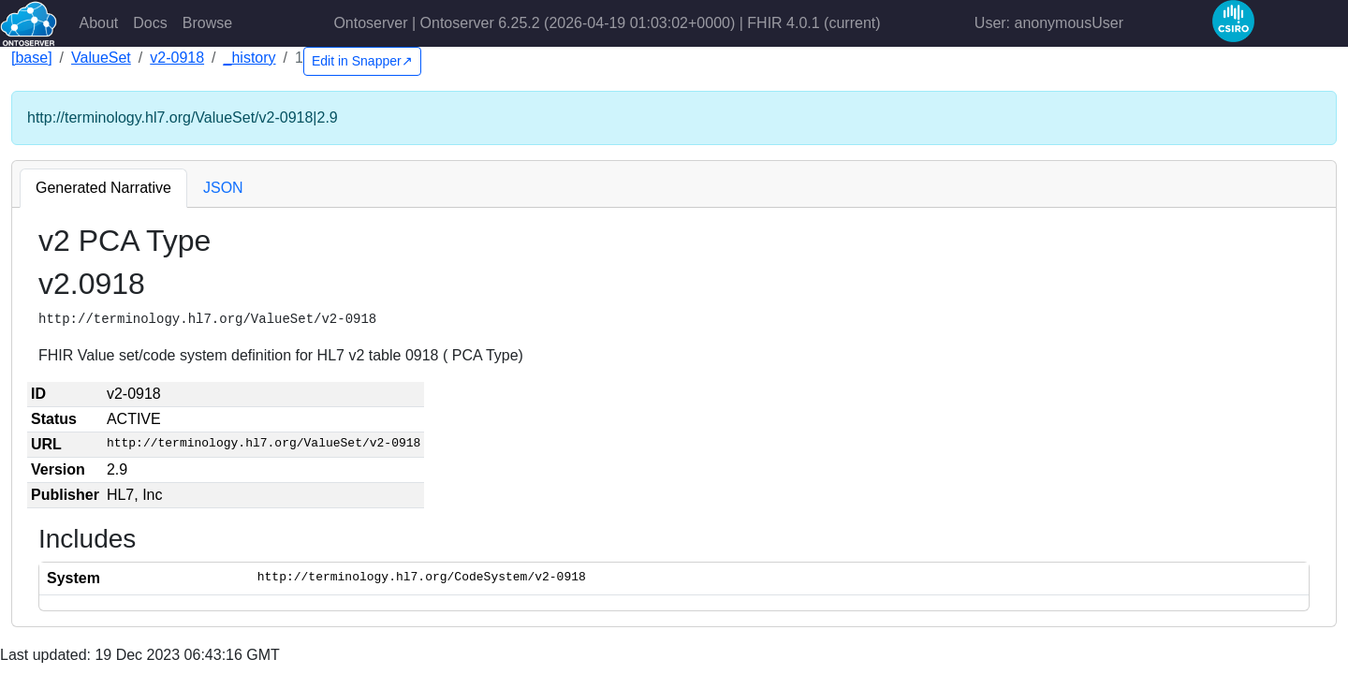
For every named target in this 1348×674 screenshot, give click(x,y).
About (99, 23)
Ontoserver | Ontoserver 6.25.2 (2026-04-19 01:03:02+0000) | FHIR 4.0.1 (606, 23)
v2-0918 (177, 58)
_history (250, 58)
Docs (150, 23)
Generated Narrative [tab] (103, 188)
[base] (31, 58)
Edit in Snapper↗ (362, 60)
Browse (207, 23)
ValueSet (101, 58)
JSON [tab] (223, 188)
